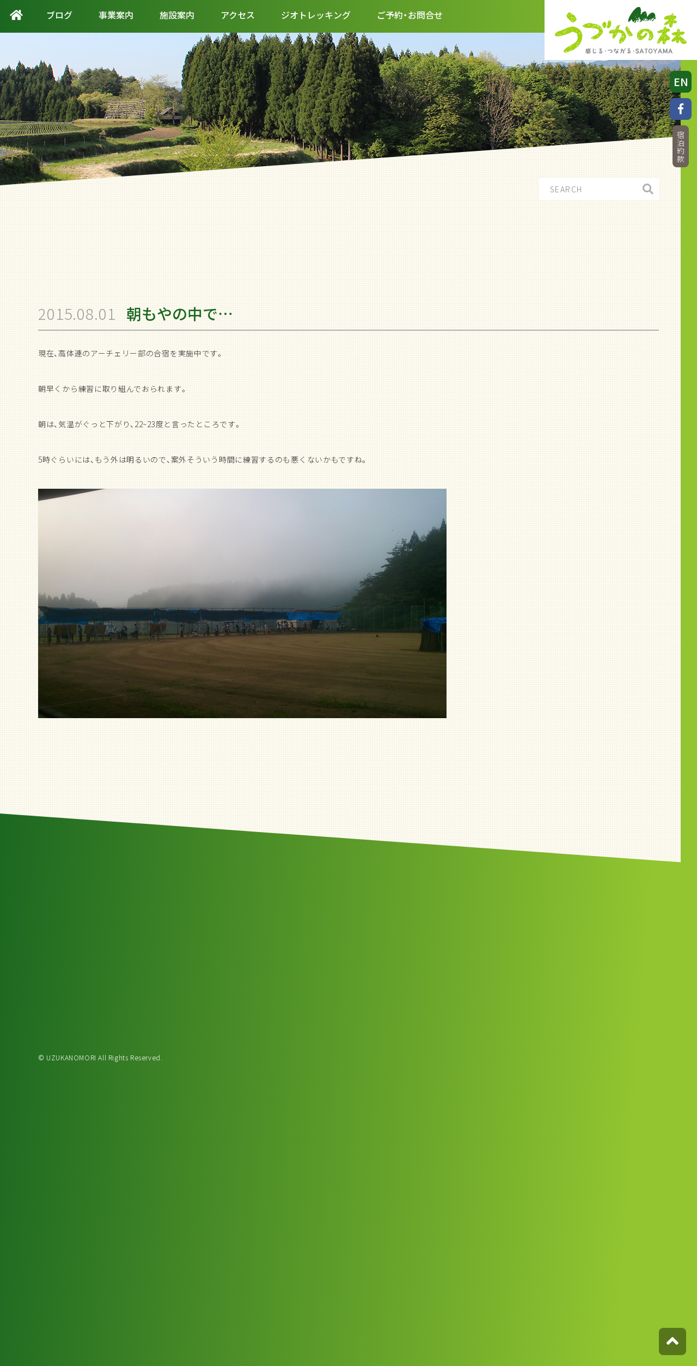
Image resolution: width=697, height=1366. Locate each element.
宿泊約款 (680, 147)
